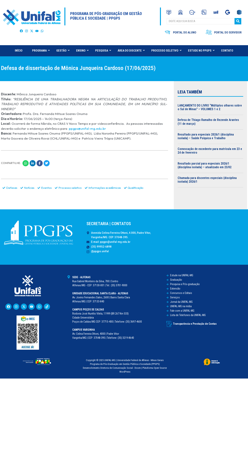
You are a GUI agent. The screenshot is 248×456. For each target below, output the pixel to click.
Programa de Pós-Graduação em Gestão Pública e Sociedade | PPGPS (106, 16)
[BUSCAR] (201, 21)
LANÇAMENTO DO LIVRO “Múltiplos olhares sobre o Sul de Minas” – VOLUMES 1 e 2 (210, 107)
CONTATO (227, 50)
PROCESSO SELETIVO (166, 50)
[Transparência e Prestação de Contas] (169, 324)
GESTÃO (62, 50)
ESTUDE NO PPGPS (201, 50)
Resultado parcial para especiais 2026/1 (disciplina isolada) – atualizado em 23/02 (204, 165)
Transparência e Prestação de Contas (195, 323)
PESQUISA (103, 50)
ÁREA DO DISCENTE (131, 50)
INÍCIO (18, 50)
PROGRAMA (41, 50)
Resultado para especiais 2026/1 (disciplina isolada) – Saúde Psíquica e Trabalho (206, 136)
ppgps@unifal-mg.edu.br (87, 128)
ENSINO (82, 50)
